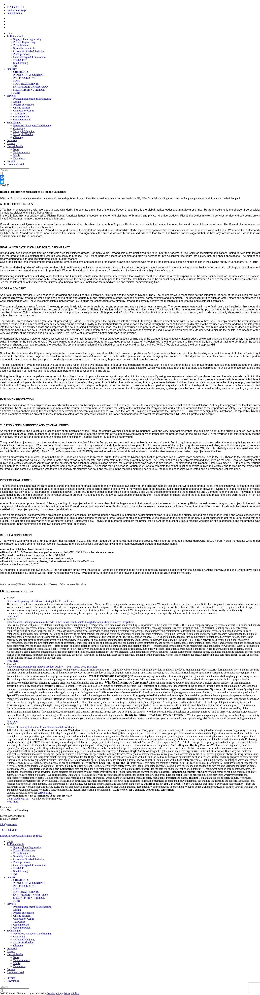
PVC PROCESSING (24, 77)
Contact (11, 161)
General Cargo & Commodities (29, 57)
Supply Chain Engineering (27, 39)
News (16, 149)
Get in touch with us (17, 798)
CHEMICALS (21, 71)
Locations (12, 140)
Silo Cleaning (20, 63)
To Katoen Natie (15, 36)
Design (17, 101)
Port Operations (21, 54)
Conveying (19, 128)
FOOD (17, 80)
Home (10, 33)
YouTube (37, 835)
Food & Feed (20, 60)
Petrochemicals (21, 45)
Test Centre (19, 113)
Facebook (15, 835)
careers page (44, 792)
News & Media (15, 146)
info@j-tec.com (8, 824)
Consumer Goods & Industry (28, 51)
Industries (12, 68)
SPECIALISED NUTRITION (29, 89)
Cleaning (18, 137)
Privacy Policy (71, 993)
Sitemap (11, 977)
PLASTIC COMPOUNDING (29, 74)
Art (15, 66)
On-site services (21, 107)
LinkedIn (5, 835)
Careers (11, 143)
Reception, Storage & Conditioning (32, 125)
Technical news (21, 152)
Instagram (26, 835)
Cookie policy (54, 993)
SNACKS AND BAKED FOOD (30, 86)
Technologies (14, 122)
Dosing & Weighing (23, 131)
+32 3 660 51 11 (15, 7)
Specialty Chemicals (24, 48)
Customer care (21, 116)
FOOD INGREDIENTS (26, 83)
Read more (12, 616)
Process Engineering (24, 42)
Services (11, 95)
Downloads (19, 158)
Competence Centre (23, 110)
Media (16, 155)
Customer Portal (22, 119)
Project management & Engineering (32, 98)
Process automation (23, 104)
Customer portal (15, 164)
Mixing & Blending (23, 134)
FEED (16, 92)
